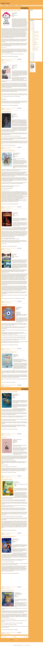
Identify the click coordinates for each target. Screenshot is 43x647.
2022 (32, 25)
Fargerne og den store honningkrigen (9, 391)
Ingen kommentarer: (13, 59)
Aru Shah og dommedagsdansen (8, 536)
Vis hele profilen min (32, 71)
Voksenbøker (19, 5)
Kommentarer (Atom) (16, 639)
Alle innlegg (4, 5)
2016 (32, 55)
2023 (32, 24)
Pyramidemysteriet (5, 210)
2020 (32, 28)
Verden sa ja (4, 304)
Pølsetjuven (4, 437)
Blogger (30, 645)
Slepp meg (3, 62)
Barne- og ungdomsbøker (11, 5)
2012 (32, 60)
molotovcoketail (24, 645)
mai (32, 30)
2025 (32, 22)
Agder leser (5, 3)
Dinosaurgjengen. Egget (6, 479)
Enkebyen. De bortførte (6, 251)
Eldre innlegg (26, 636)
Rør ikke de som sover (6, 111)
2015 (32, 56)
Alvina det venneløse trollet (7, 590)
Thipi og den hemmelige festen (8, 150)
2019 (32, 29)
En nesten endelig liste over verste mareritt (10, 10)
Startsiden (14, 636)
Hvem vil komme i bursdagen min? (9, 352)
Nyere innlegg (3, 636)
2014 (32, 57)
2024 (32, 23)
